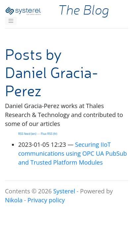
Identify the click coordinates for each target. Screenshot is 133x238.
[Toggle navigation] (11, 21)
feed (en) (27, 134)
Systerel (64, 191)
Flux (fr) (49, 134)
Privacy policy (46, 200)
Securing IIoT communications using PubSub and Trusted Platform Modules (72, 153)
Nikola (13, 200)
